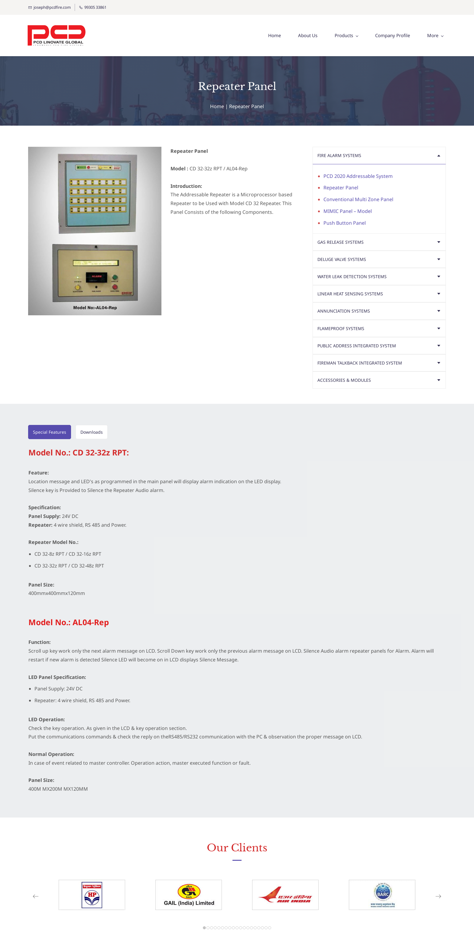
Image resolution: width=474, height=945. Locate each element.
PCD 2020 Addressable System (358, 176)
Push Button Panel (344, 223)
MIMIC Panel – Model (347, 211)
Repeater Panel (340, 188)
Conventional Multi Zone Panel (358, 199)
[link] (92, 884)
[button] (379, 155)
